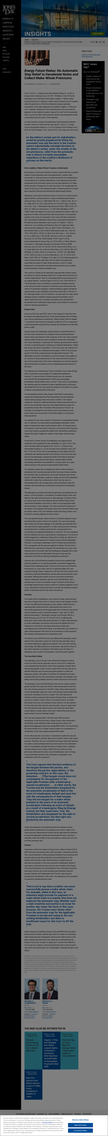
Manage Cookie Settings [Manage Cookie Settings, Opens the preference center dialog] (80, 1121)
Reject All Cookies (80, 1127)
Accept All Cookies (80, 1132)
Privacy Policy (47, 1124)
